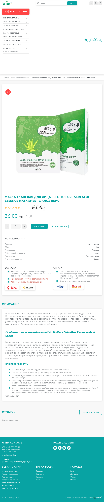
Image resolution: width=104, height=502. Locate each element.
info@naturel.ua (9, 455)
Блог (38, 480)
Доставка (74, 474)
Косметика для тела (15, 25)
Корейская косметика (12, 44)
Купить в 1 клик (59, 226)
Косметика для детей (15, 41)
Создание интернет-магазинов (83, 498)
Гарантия (39, 477)
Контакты (40, 474)
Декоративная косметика (13, 29)
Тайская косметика (11, 52)
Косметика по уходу (10, 471)
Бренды (39, 471)
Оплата (73, 477)
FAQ (72, 471)
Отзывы (73, 480)
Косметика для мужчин (12, 37)
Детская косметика (10, 480)
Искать (72, 3)
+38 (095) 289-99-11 (11, 449)
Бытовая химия (15, 48)
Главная (6, 78)
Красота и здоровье (15, 33)
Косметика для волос (15, 22)
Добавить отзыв (91, 412)
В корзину (39, 226)
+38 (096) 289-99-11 (11, 447)
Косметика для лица (15, 18)
